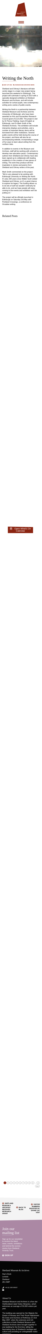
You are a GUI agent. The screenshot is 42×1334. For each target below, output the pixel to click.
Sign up (9, 1255)
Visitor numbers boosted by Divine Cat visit (34, 1208)
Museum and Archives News (24, 85)
